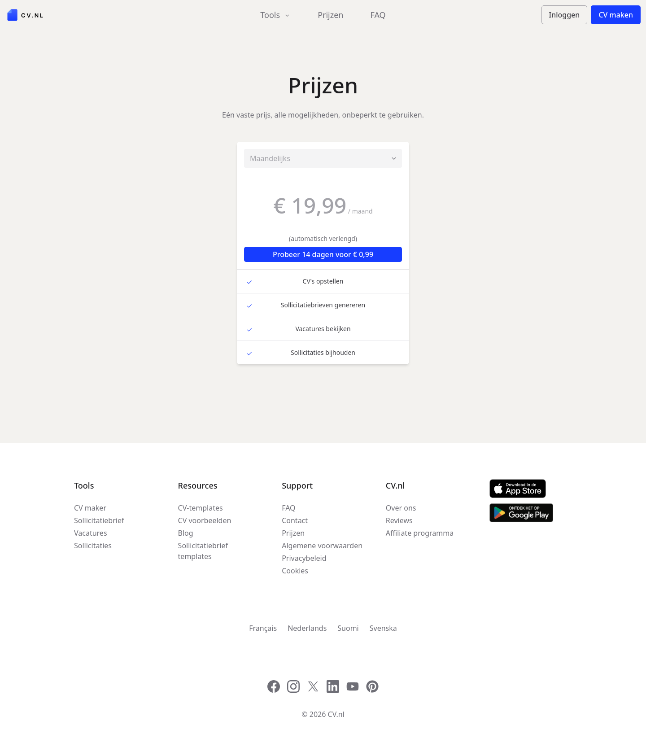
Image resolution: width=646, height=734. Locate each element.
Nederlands (307, 628)
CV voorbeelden (204, 520)
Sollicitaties (93, 545)
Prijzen (330, 14)
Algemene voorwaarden (322, 545)
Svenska (383, 628)
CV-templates (200, 508)
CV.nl (336, 714)
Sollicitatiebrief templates (203, 551)
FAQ (377, 14)
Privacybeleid (304, 558)
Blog (185, 533)
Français (263, 628)
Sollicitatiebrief (99, 520)
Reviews (399, 520)
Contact (295, 520)
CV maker (90, 508)
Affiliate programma (420, 533)
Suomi (347, 628)
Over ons (401, 508)
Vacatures (90, 533)
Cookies (295, 571)
